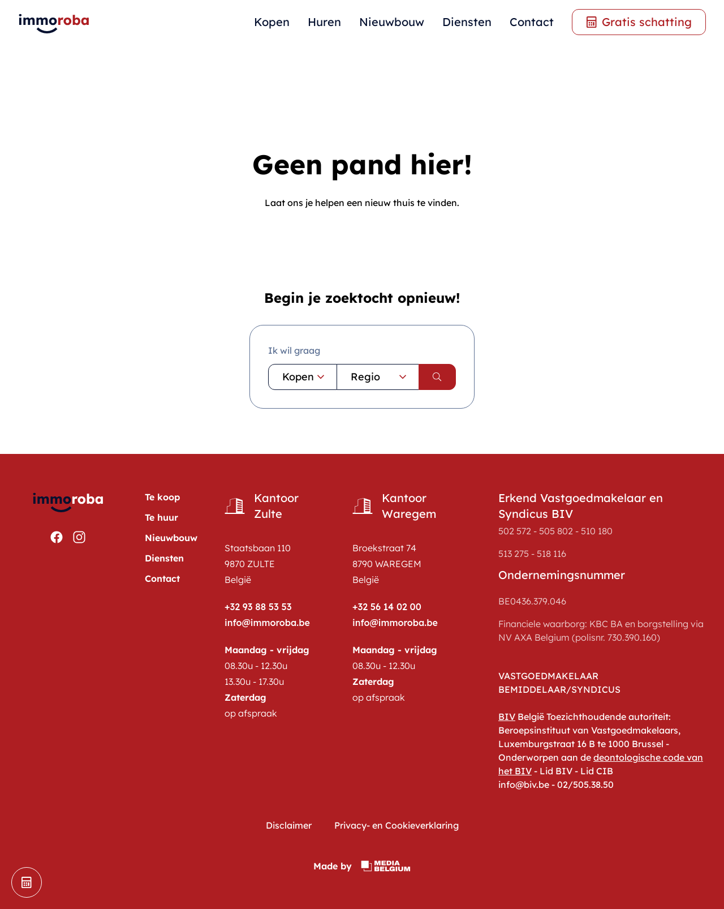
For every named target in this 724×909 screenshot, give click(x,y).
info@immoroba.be (267, 622)
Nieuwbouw (391, 22)
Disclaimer (289, 825)
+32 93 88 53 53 (258, 606)
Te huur (161, 517)
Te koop (162, 497)
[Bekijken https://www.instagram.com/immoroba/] (79, 537)
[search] (437, 377)
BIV (506, 716)
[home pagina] (54, 22)
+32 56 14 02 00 (386, 606)
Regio (380, 377)
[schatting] (26, 882)
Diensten (467, 22)
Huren (324, 22)
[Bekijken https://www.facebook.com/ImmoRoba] (56, 537)
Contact (532, 22)
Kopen (272, 22)
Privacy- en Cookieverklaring (396, 825)
